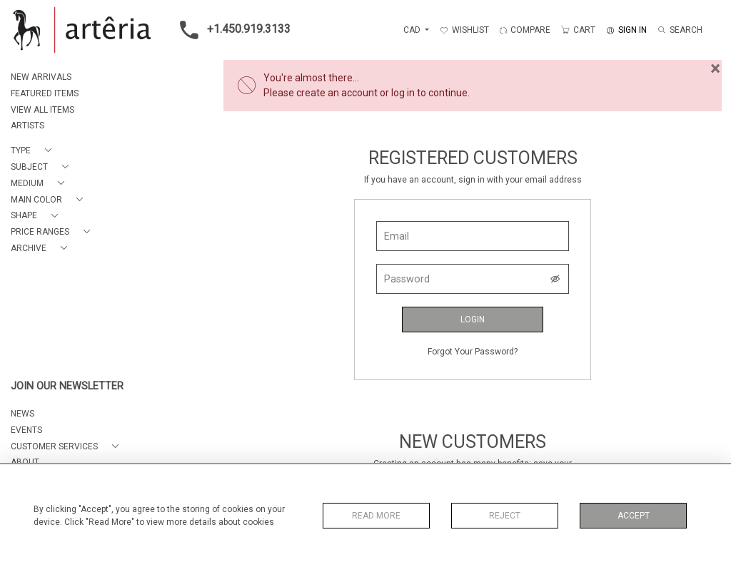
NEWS (22, 414)
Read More (376, 516)
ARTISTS (27, 126)
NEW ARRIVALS (41, 77)
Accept (633, 516)
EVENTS (26, 430)
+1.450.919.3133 (231, 30)
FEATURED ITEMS (45, 93)
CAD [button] (413, 30)
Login (472, 320)
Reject (504, 516)
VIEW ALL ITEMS (42, 110)
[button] (34, 151)
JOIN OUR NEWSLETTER (67, 386)
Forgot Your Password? (473, 352)
